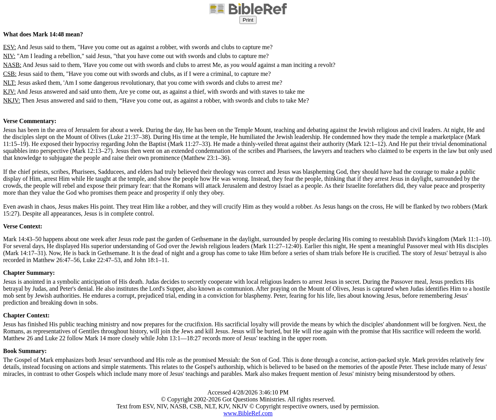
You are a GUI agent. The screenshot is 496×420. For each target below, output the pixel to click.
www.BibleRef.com (248, 413)
